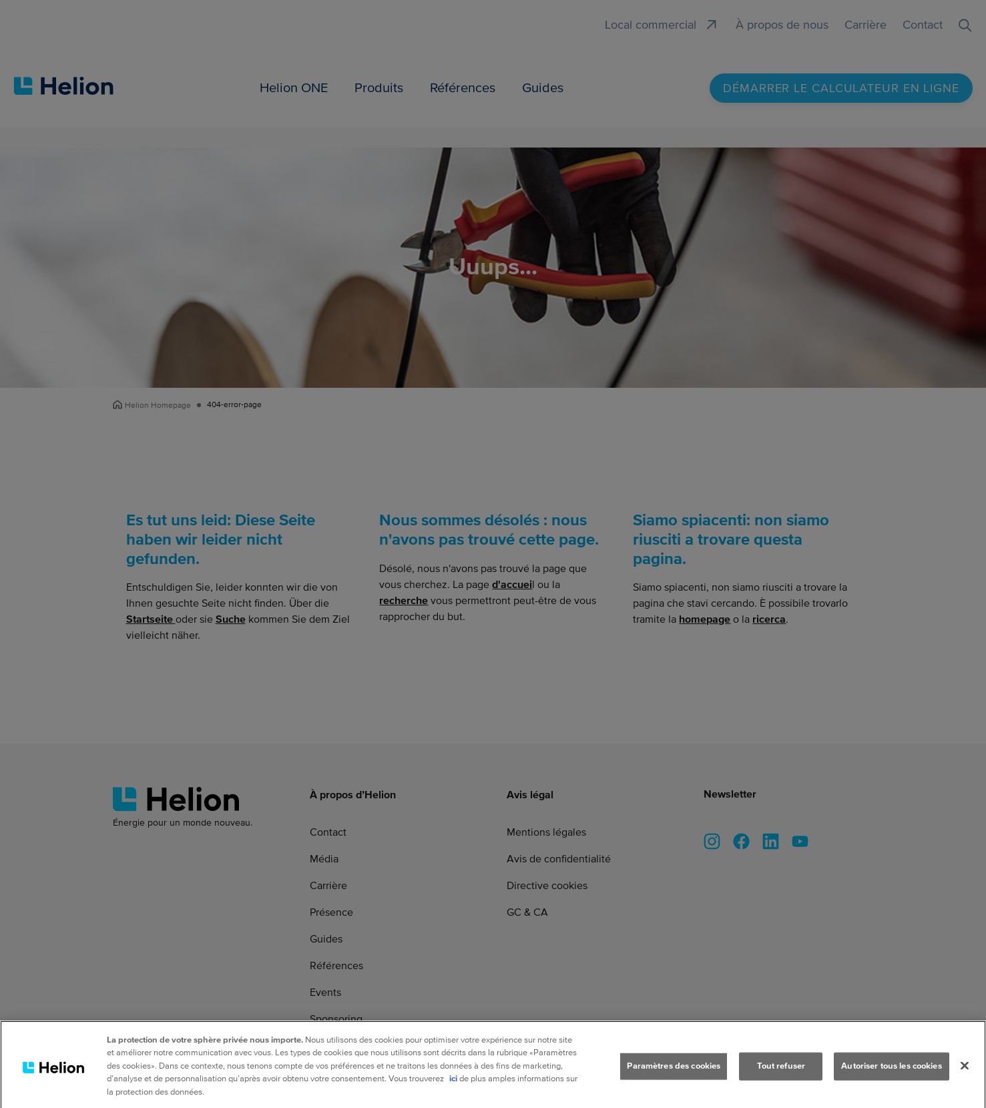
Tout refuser (781, 1072)
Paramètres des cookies (673, 1072)
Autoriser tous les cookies (891, 1072)
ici (453, 1084)
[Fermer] (964, 1071)
